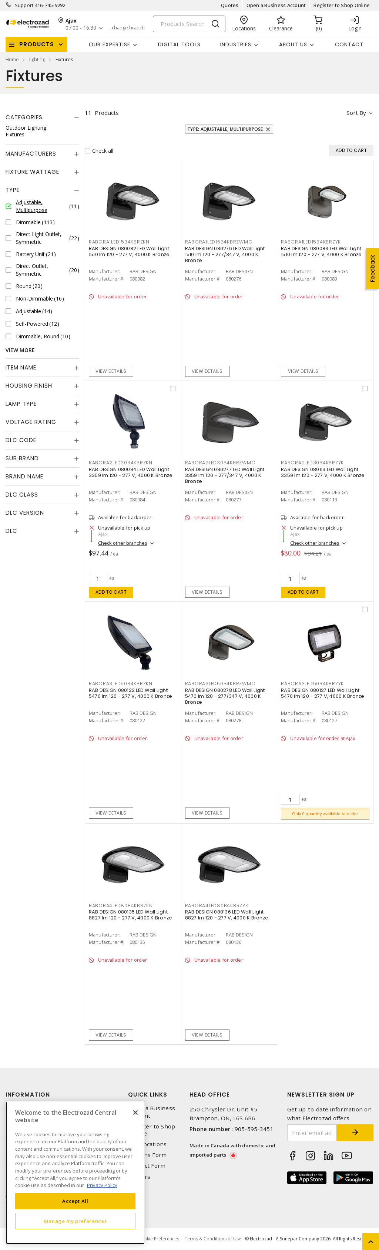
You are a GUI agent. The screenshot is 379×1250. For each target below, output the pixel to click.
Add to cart (111, 592)
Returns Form (147, 1154)
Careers (139, 1176)
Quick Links (147, 1094)
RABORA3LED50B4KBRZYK (312, 683)
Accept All (75, 1201)
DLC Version (25, 513)
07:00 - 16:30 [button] (81, 28)
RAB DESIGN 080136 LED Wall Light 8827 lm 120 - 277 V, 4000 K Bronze (227, 915)
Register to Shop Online (341, 5)
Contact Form (146, 1165)
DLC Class (22, 494)
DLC (11, 531)
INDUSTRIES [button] (235, 44)
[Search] (189, 24)
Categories (24, 117)
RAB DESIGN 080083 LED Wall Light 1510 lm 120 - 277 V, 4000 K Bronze (321, 251)
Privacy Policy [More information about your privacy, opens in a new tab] (102, 1185)
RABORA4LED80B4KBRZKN (121, 905)
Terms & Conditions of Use (213, 1239)
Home (12, 59)
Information (28, 1094)
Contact (349, 44)
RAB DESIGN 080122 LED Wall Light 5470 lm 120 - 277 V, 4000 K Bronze (130, 693)
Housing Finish (29, 385)
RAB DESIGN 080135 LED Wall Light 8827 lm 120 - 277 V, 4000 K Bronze (130, 915)
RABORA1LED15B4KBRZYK (311, 242)
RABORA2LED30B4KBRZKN (120, 463)
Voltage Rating (31, 422)
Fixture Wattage (32, 172)
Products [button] (36, 44)
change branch (128, 28)
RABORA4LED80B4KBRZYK (216, 905)
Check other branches (122, 543)
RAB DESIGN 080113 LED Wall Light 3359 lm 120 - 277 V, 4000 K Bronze (323, 472)
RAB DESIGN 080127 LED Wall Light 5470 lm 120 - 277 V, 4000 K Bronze (323, 693)
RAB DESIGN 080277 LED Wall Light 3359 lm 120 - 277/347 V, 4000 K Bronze (225, 475)
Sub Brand (22, 458)
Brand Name (24, 476)
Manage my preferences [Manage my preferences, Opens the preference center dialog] (75, 1221)
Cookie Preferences (158, 1239)
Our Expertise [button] (109, 44)
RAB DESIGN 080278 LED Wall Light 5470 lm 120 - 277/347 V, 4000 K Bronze (225, 696)
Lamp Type (21, 404)
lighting (37, 59)
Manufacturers (31, 154)
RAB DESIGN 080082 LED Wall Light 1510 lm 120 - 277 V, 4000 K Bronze (129, 251)
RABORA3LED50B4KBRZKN (120, 683)
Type (13, 190)
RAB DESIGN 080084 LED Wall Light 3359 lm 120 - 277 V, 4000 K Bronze (131, 472)
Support (24, 5)
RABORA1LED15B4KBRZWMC (218, 242)
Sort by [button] (356, 112)
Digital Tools (179, 44)
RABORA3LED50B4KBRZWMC (220, 683)
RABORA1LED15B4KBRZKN (119, 242)
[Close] (135, 1112)
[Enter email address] (312, 1132)
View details (110, 371)
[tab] (42, 117)
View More (20, 350)
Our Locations (147, 1144)
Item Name (21, 367)
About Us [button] (293, 44)
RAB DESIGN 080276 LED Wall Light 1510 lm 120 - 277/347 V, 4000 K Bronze (225, 254)
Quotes (230, 5)
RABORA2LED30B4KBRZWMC (220, 463)
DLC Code (21, 440)
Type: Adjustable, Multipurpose (225, 129)
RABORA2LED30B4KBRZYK (312, 463)
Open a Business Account (276, 5)
